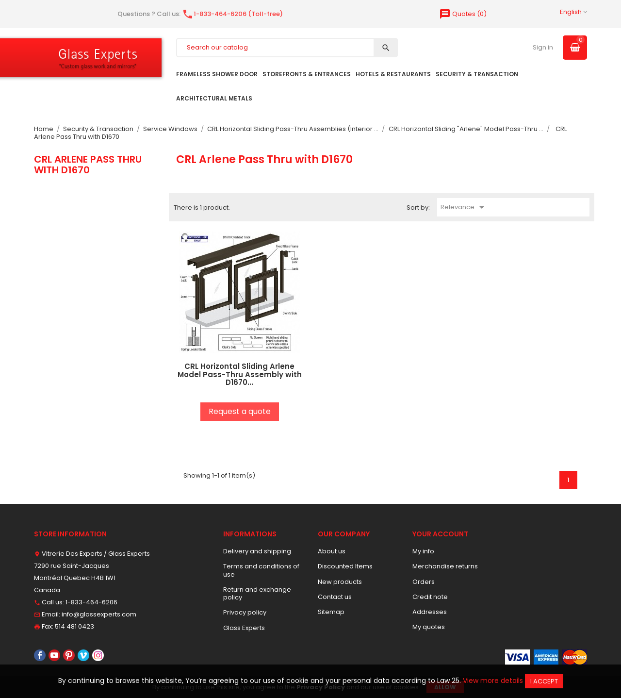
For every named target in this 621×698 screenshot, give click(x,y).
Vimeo (83, 655)
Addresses (429, 611)
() (463, 13)
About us (331, 551)
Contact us (335, 596)
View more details (493, 680)
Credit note (430, 596)
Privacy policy (244, 612)
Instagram (98, 655)
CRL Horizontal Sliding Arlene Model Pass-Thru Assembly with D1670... (240, 374)
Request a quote (240, 411)
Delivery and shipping (257, 551)
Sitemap (331, 611)
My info (423, 551)
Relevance (464, 207)
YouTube (54, 655)
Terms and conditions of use (261, 570)
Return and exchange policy (257, 593)
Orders (423, 581)
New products (340, 581)
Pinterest (69, 655)
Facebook (40, 655)
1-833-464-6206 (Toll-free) (232, 13)
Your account (440, 534)
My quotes (428, 627)
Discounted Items (345, 566)
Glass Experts (244, 627)
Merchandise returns (445, 566)
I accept (544, 681)
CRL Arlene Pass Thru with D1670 (88, 164)
